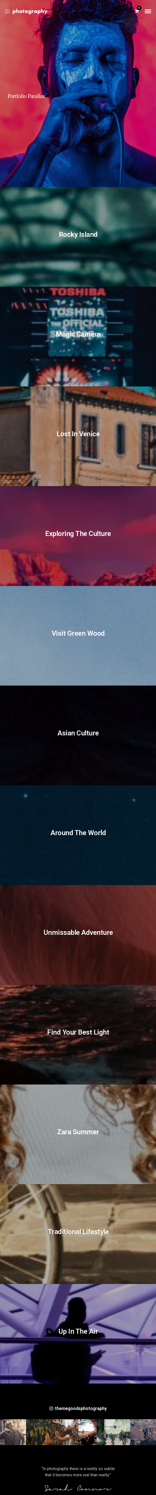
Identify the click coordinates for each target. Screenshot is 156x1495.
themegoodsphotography (78, 1408)
